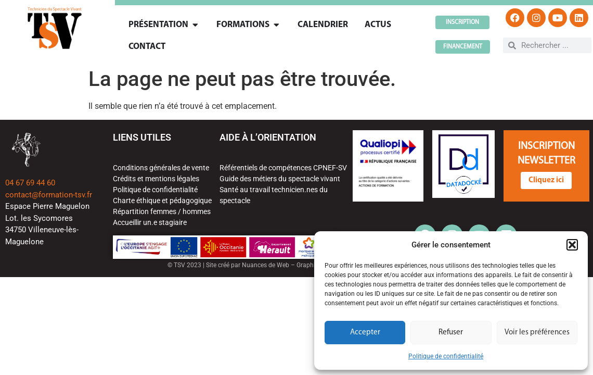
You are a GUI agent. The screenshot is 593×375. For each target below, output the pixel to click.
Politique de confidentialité (445, 356)
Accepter (365, 332)
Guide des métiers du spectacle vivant (280, 178)
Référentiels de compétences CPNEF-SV (283, 168)
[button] (572, 245)
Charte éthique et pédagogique (162, 200)
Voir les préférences (537, 332)
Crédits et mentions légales (156, 178)
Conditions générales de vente (161, 168)
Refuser (451, 332)
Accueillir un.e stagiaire (150, 222)
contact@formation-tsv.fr (48, 194)
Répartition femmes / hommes (162, 211)
